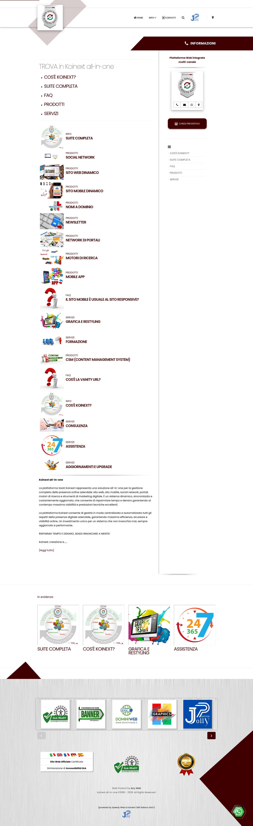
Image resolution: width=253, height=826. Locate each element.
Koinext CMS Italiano (138, 807)
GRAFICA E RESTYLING (138, 651)
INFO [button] (152, 17)
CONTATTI (169, 17)
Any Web (136, 788)
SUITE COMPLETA (60, 86)
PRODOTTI (54, 104)
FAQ (48, 95)
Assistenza (185, 649)
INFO (102, 136)
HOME (138, 17)
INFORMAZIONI (200, 43)
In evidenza (45, 597)
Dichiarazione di (66, 768)
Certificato (66, 761)
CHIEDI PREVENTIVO (187, 123)
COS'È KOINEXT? (60, 77)
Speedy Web (118, 807)
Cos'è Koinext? (99, 649)
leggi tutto (46, 550)
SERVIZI (51, 113)
